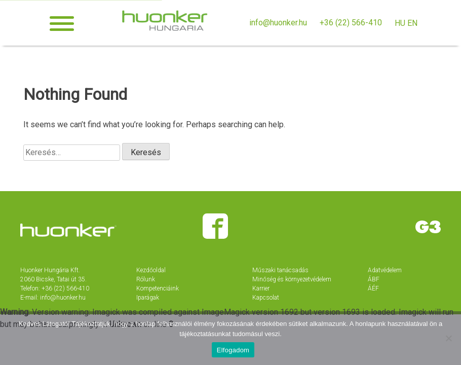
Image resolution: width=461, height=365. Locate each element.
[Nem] (448, 338)
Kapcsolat (265, 297)
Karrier (261, 288)
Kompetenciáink (157, 288)
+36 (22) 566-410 (351, 22)
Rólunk (145, 279)
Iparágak (147, 297)
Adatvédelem (385, 270)
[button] (62, 23)
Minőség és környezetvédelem (291, 279)
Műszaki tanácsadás (280, 270)
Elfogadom (233, 350)
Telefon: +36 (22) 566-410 (54, 288)
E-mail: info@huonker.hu (53, 297)
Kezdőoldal (151, 270)
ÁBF (373, 279)
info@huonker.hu (278, 22)
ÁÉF (373, 288)
